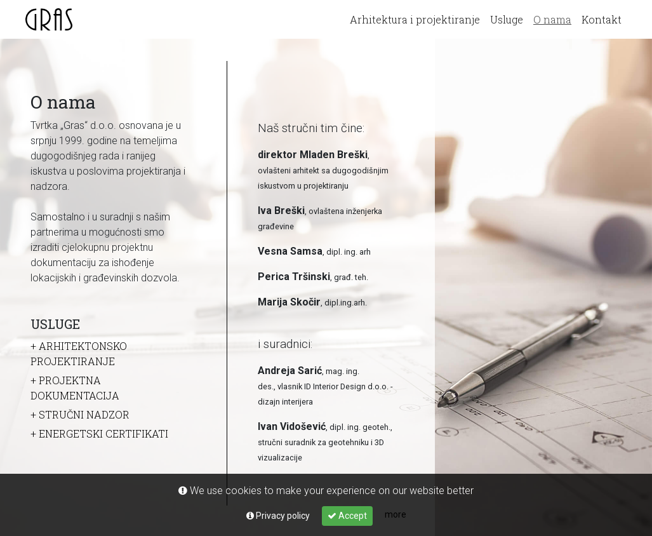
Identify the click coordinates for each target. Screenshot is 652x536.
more (395, 514)
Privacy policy (278, 516)
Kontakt (602, 19)
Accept (347, 516)
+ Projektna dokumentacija (74, 387)
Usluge (506, 19)
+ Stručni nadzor (80, 414)
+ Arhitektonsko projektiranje (78, 353)
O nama (554, 18)
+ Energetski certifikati (99, 433)
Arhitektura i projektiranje (415, 19)
